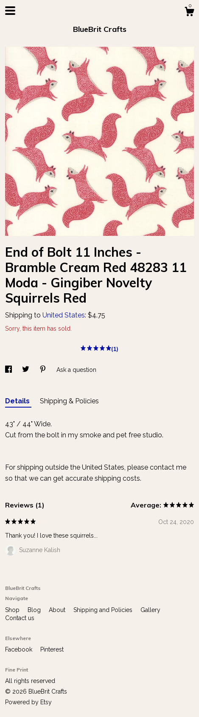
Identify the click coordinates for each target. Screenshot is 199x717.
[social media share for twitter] (26, 369)
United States (63, 315)
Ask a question (76, 369)
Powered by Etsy (28, 702)
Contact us (19, 618)
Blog (35, 609)
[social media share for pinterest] (43, 369)
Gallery (150, 609)
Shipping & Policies (69, 401)
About (58, 609)
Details (18, 401)
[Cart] (189, 12)
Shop (13, 609)
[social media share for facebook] (9, 369)
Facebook (19, 649)
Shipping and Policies (103, 609)
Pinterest (52, 649)
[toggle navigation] (10, 10)
